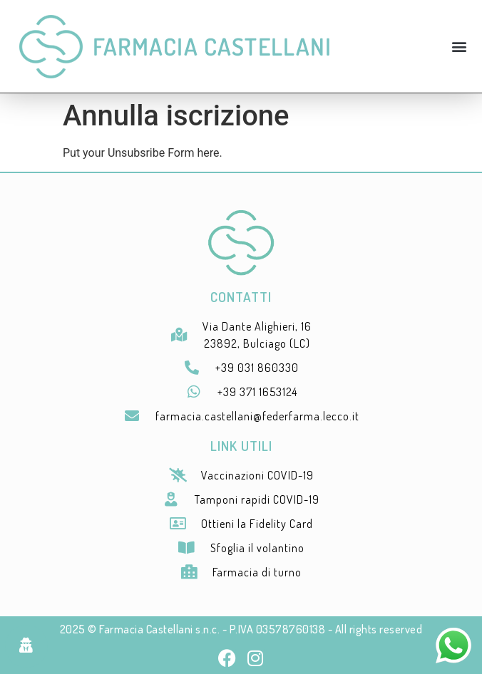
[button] (459, 46)
